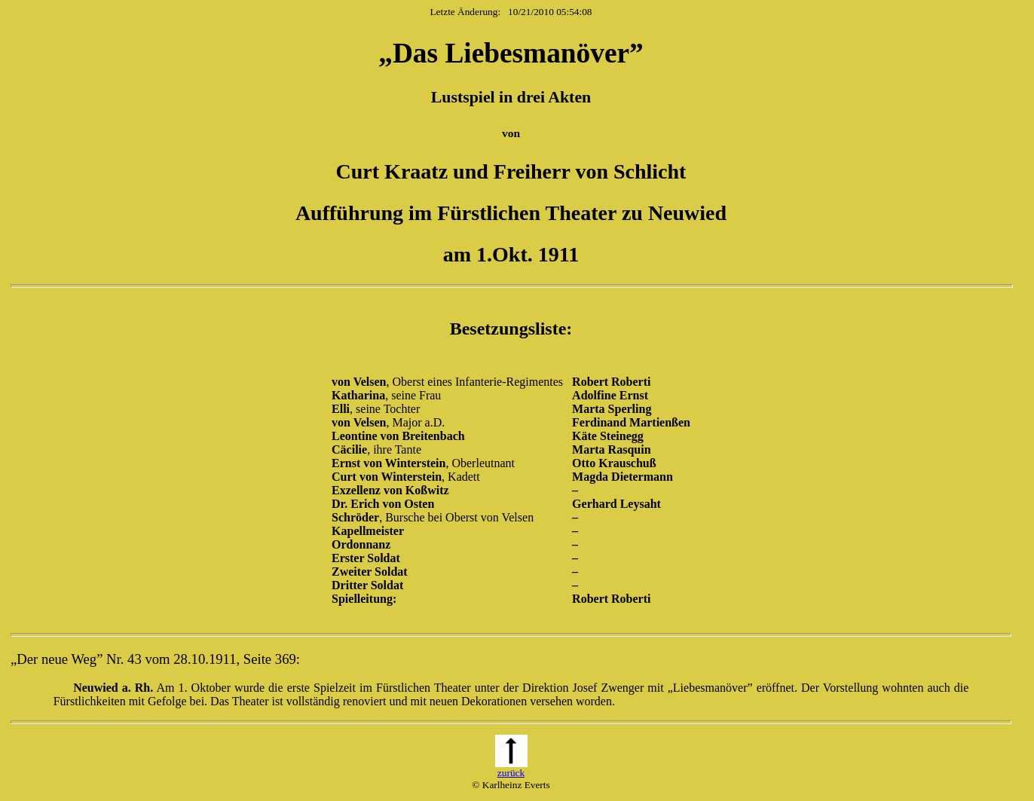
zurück (511, 768)
